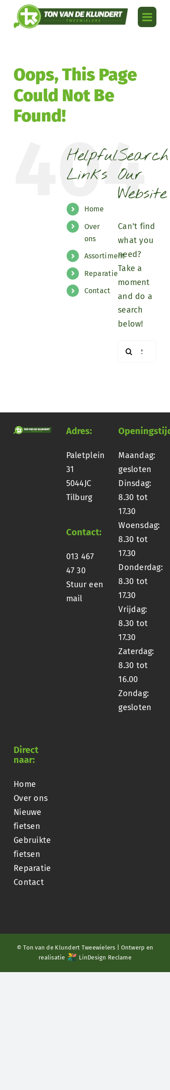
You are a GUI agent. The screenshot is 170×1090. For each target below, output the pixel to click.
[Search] (129, 351)
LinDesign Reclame (99, 957)
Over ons (31, 798)
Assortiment (104, 256)
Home (94, 209)
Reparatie (101, 273)
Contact (97, 290)
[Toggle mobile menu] (147, 17)
